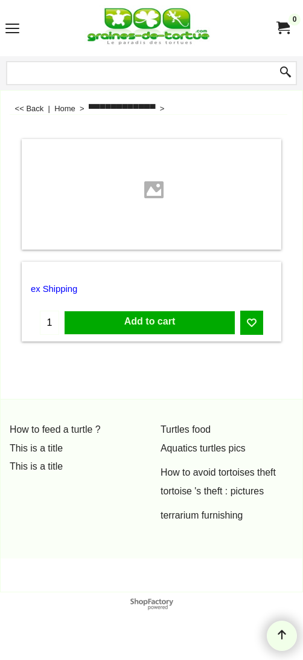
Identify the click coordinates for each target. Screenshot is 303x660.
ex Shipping (54, 289)
